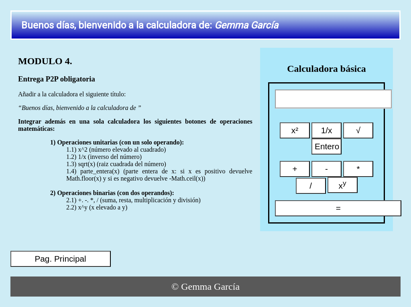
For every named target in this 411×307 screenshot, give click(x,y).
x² (294, 130)
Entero (327, 146)
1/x (326, 130)
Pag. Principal (60, 258)
